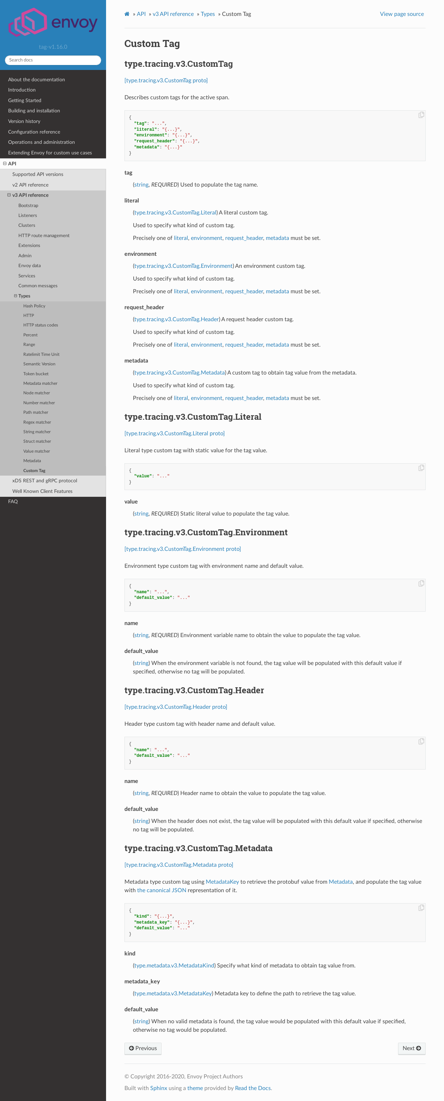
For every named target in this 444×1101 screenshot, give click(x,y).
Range (29, 345)
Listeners (27, 215)
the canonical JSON (161, 890)
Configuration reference (34, 132)
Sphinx (158, 1088)
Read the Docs (253, 1088)
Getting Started (24, 100)
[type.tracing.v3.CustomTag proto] (166, 80)
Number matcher (39, 403)
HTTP (28, 316)
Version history (24, 121)
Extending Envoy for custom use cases (50, 152)
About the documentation (36, 79)
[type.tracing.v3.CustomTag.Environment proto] (182, 549)
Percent (30, 335)
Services (26, 276)
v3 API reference (27, 195)
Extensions (29, 245)
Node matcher (36, 393)
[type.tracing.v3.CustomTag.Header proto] (175, 707)
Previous (143, 1048)
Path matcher (35, 412)
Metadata (32, 461)
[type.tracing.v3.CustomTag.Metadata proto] (178, 865)
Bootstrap (28, 206)
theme (195, 1088)
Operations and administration (41, 142)
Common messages (38, 286)
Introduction (22, 90)
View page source (402, 14)
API (9, 164)
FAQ (13, 501)
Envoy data (29, 266)
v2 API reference (30, 185)
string (141, 185)
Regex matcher (37, 422)
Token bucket (35, 374)
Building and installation (34, 110)
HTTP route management (44, 236)
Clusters (26, 225)
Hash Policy (34, 306)
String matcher (37, 432)
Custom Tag (34, 471)
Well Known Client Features (42, 491)
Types (22, 296)
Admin (24, 256)
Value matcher (36, 451)
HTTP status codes (40, 325)
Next (412, 1048)
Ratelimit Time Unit (41, 355)
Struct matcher (37, 441)
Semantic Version (39, 364)
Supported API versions (37, 174)
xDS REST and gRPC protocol (44, 480)
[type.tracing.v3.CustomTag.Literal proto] (174, 433)
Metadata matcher (40, 383)
